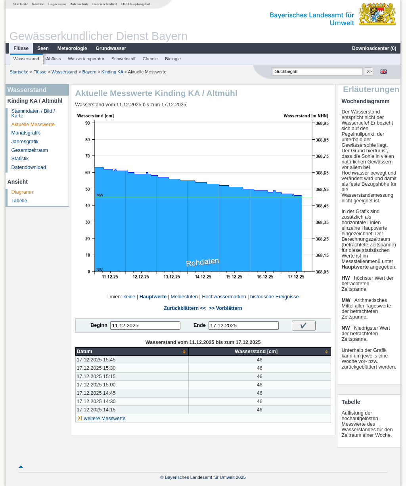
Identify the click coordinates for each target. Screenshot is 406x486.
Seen (43, 48)
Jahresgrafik (25, 141)
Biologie (173, 58)
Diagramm (22, 192)
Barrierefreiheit (104, 4)
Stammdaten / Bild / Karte (33, 113)
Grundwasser (111, 48)
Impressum (57, 4)
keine (129, 297)
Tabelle (19, 201)
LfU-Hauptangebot (135, 4)
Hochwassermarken (224, 297)
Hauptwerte (153, 297)
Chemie (150, 58)
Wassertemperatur (86, 58)
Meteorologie (72, 48)
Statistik (20, 158)
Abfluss (53, 58)
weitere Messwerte (105, 418)
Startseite (20, 4)
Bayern (89, 71)
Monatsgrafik (25, 133)
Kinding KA (112, 71)
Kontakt (38, 4)
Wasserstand (26, 58)
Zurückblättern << (185, 308)
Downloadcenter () (374, 48)
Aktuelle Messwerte (33, 124)
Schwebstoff (123, 58)
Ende (199, 325)
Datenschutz (79, 4)
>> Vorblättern (225, 308)
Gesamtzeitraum (29, 150)
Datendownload (28, 167)
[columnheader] (131, 352)
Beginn (98, 325)
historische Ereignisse (274, 297)
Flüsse (21, 48)
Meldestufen (184, 297)
